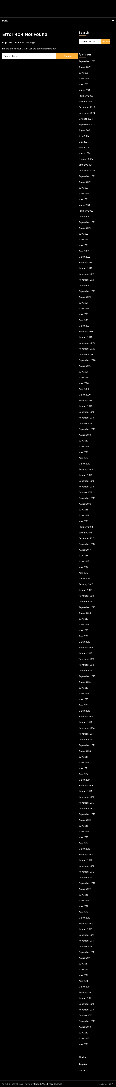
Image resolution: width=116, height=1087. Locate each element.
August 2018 (85, 504)
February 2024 (86, 159)
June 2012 (84, 900)
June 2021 (84, 308)
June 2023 (84, 193)
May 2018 (83, 521)
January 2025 (85, 101)
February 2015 (86, 716)
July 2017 (83, 555)
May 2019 (83, 452)
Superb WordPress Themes (48, 1084)
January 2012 (85, 929)
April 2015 (83, 705)
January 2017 (85, 590)
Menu (5, 20)
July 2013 (83, 825)
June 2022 (84, 239)
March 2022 (84, 256)
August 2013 (85, 820)
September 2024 (87, 124)
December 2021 (86, 274)
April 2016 (83, 636)
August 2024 (85, 130)
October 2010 (85, 1015)
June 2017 (84, 561)
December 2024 (87, 107)
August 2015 (85, 682)
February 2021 (86, 331)
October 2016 (85, 601)
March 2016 (84, 642)
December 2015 (86, 659)
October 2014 (85, 739)
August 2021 (85, 297)
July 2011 (83, 963)
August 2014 (85, 751)
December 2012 (86, 866)
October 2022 (86, 216)
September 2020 (87, 360)
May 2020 (84, 383)
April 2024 (84, 147)
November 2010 (87, 1009)
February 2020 (86, 400)
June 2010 (84, 1038)
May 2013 (83, 837)
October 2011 (85, 946)
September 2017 (87, 544)
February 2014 (86, 785)
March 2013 (84, 848)
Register (83, 1064)
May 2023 (84, 199)
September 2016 (87, 607)
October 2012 (85, 877)
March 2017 (84, 578)
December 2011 (86, 935)
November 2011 (86, 940)
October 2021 (85, 285)
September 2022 (87, 222)
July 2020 (84, 371)
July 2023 (83, 187)
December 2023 (87, 170)
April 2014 (83, 774)
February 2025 (86, 96)
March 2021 (84, 325)
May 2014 (83, 768)
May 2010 (83, 1044)
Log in (82, 1070)
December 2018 (87, 481)
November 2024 (87, 113)
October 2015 (85, 670)
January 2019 (85, 475)
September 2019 (87, 429)
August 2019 (85, 435)
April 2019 (83, 458)
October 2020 (86, 354)
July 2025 (83, 73)
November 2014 (87, 733)
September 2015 (87, 676)
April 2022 (84, 251)
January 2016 (85, 653)
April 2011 (83, 981)
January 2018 (85, 532)
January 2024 (85, 164)
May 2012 (83, 906)
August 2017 (85, 550)
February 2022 (86, 262)
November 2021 (86, 279)
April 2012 (83, 912)
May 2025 (84, 84)
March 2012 (84, 917)
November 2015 (86, 665)
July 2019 (83, 440)
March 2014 (84, 779)
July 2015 (83, 688)
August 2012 (85, 889)
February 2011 (85, 992)
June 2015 (84, 693)
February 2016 (86, 647)
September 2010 (87, 1021)
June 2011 (83, 969)
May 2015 (83, 699)
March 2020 (85, 394)
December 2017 (87, 538)
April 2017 (83, 573)
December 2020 (87, 343)
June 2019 (84, 446)
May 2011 (83, 975)
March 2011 (84, 986)
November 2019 (87, 417)
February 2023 (86, 210)
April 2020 (84, 389)
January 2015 (85, 722)
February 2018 (86, 527)
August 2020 (85, 366)
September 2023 (87, 176)
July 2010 (83, 1032)
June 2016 (84, 624)
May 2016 (83, 630)
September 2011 (87, 952)
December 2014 (87, 728)
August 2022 (85, 228)
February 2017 (86, 584)
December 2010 (87, 1004)
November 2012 (86, 871)
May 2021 (83, 314)
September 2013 (87, 814)
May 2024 (84, 142)
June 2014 (84, 762)
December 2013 (86, 797)
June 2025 (84, 78)
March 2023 (84, 205)
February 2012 (86, 923)
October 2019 (85, 423)
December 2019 (87, 412)
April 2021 (83, 320)
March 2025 (84, 90)
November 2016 (87, 596)
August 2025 (85, 67)
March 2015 (84, 710)
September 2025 (87, 61)
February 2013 (86, 854)
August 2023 (85, 182)
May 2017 (83, 567)
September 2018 (87, 498)
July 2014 (83, 756)
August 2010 (85, 1027)
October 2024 (86, 119)
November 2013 (86, 802)
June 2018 (84, 515)
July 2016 (83, 619)
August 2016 (85, 613)
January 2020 (85, 406)
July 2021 (83, 302)
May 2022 (84, 245)
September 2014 (87, 745)
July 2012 (83, 894)
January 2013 (85, 860)
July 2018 (83, 509)
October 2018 (85, 492)
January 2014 (85, 791)
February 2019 (86, 469)
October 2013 (85, 808)
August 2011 (84, 958)
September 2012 (87, 883)
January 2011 (85, 998)
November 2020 (87, 348)
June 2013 (84, 831)
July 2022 (83, 233)
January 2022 (85, 268)
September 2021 (87, 291)
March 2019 (84, 463)
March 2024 (85, 153)
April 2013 (83, 843)
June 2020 (84, 377)
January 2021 (85, 337)
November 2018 (87, 486)
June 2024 (84, 136)
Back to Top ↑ (106, 1084)
